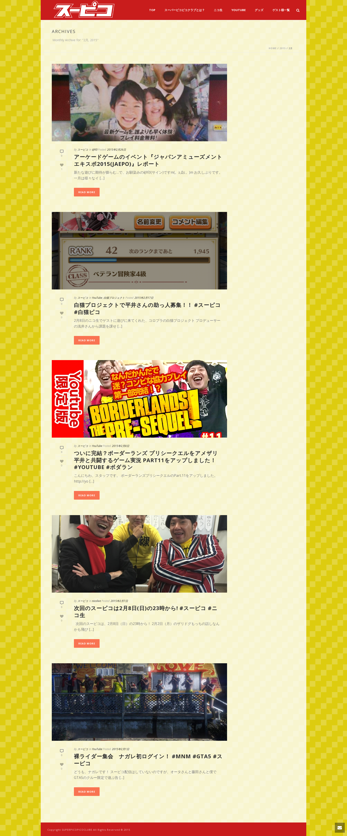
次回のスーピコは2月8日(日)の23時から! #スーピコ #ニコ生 (146, 611)
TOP (152, 10)
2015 (283, 48)
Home (273, 48)
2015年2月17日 (144, 298)
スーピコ (82, 149)
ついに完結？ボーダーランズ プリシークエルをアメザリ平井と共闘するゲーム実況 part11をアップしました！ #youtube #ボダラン (146, 459)
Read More (86, 192)
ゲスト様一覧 (281, 10)
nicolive (96, 601)
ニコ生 (218, 10)
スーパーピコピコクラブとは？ (184, 10)
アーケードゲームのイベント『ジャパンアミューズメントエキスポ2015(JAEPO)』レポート (148, 160)
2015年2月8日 (120, 446)
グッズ (259, 10)
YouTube (238, 10)
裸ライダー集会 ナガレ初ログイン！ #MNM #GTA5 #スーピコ (148, 760)
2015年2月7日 (119, 601)
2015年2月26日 (116, 149)
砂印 (94, 149)
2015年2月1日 (120, 749)
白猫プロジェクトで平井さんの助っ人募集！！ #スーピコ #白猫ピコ (147, 308)
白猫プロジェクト (114, 298)
